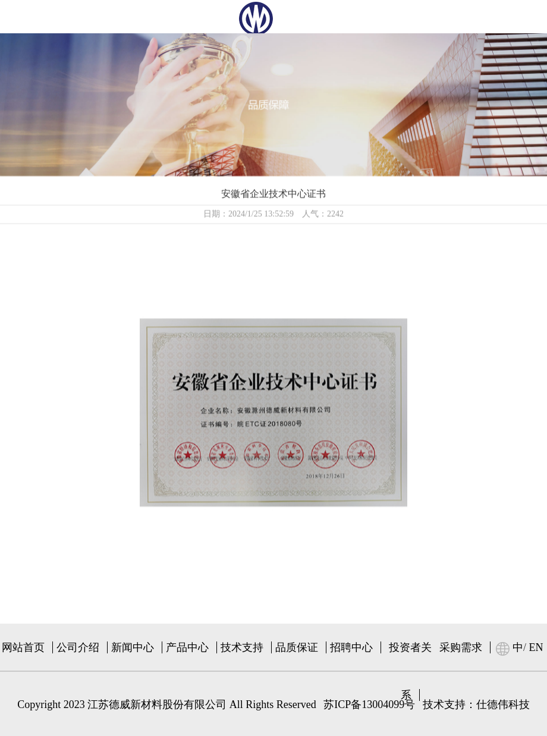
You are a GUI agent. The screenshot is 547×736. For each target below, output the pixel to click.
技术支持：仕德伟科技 (476, 704)
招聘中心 (351, 647)
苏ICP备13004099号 (369, 704)
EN (536, 647)
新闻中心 (132, 647)
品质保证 (296, 647)
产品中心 (187, 647)
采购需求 (460, 647)
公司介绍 (77, 647)
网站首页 (23, 647)
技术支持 (242, 647)
